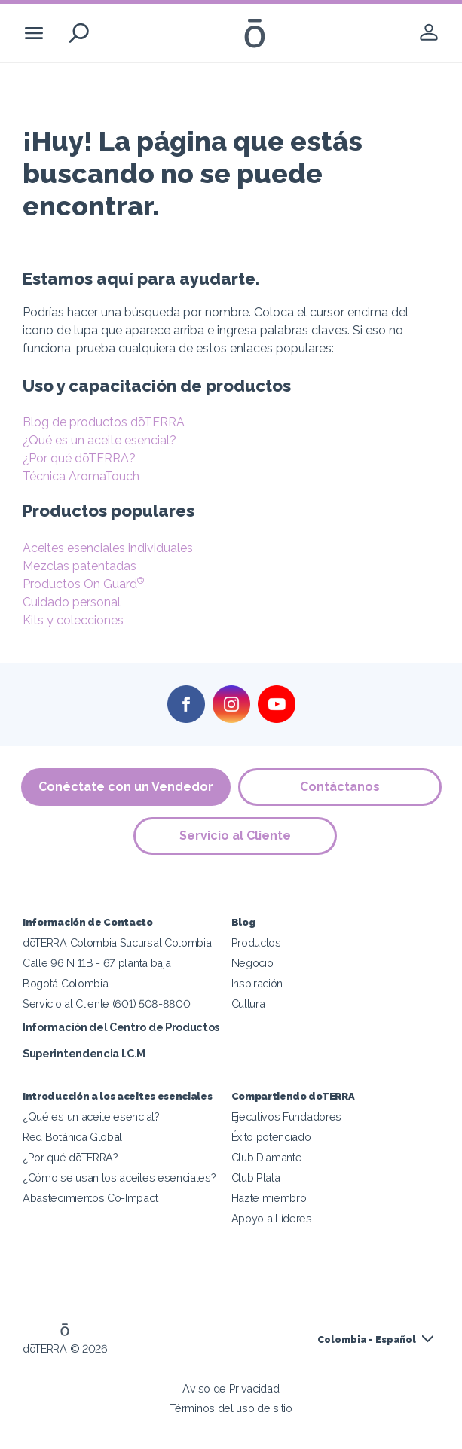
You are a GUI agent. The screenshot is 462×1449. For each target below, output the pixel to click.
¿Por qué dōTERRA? (79, 458)
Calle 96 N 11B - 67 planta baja (96, 962)
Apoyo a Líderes (271, 1218)
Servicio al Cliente (235, 835)
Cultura (248, 1003)
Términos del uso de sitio (231, 1408)
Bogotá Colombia (65, 983)
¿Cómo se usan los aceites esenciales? (119, 1177)
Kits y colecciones (73, 620)
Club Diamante (266, 1157)
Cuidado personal (72, 602)
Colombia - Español (366, 1340)
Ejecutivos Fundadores (286, 1116)
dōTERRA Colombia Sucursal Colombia (117, 942)
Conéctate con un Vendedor (125, 786)
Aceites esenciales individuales (108, 548)
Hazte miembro (269, 1197)
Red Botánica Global (72, 1136)
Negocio (252, 962)
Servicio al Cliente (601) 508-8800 (106, 1003)
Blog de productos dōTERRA (104, 422)
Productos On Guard (83, 584)
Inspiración (257, 983)
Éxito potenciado (271, 1136)
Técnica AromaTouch (81, 476)
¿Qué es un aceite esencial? (99, 440)
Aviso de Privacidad (230, 1388)
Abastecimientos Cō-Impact (90, 1197)
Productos (256, 942)
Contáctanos (340, 786)
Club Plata (255, 1177)
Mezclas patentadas (79, 566)
